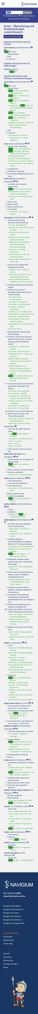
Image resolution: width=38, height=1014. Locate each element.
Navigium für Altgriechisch (13, 923)
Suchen (28, 12)
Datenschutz (8, 960)
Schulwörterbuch (28, 16)
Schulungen (7, 936)
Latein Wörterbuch (10, 933)
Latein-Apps (8, 943)
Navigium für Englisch (12, 906)
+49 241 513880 (14, 893)
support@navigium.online (14, 896)
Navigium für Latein (11, 913)
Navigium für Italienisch (12, 920)
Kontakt (6, 953)
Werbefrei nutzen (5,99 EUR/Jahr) (19, 19)
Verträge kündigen (10, 964)
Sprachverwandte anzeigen (13, 36)
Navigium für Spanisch (12, 916)
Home (5, 967)
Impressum (7, 957)
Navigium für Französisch (13, 909)
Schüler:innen (8, 940)
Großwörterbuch (11, 16)
